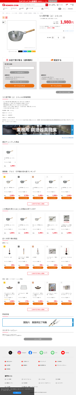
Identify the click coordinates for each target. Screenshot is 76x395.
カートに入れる (19, 86)
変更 (60, 8)
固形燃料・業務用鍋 (28, 13)
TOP (3, 13)
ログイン (64, 8)
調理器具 (20, 13)
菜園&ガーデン (9, 382)
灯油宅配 (25, 382)
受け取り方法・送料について (19, 82)
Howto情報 (21, 9)
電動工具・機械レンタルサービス (30, 386)
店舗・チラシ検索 (29, 9)
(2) (9, 299)
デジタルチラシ (14, 9)
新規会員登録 (70, 8)
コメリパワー (60, 382)
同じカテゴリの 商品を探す (68, 137)
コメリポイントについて (69, 30)
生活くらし (8, 13)
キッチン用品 (14, 13)
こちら (4, 390)
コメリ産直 (8, 379)
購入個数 (49, 37)
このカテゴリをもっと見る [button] (38, 203)
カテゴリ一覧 (5, 9)
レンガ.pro (42, 379)
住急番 (58, 379)
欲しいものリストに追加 (64, 92)
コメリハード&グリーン (45, 382)
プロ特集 (8, 386)
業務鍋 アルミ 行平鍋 (38, 13)
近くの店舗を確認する (19, 72)
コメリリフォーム (27, 379)
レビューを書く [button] (38, 339)
